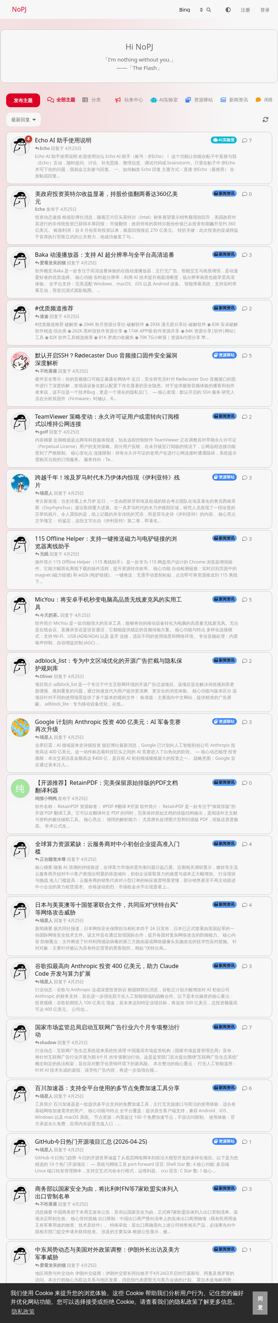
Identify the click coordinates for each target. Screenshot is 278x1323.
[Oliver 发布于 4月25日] (20, 483)
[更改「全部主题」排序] (23, 119)
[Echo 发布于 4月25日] (20, 199)
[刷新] (265, 119)
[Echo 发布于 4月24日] (20, 1032)
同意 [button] (260, 1303)
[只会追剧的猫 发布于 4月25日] (20, 727)
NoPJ (19, 9)
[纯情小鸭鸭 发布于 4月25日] (20, 788)
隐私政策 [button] (23, 1312)
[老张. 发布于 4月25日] (20, 361)
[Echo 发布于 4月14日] (20, 146)
